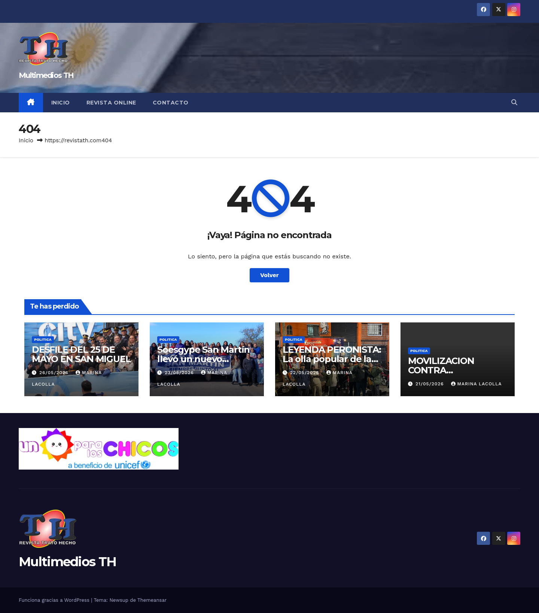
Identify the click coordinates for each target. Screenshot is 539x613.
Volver (269, 275)
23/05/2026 (180, 372)
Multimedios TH (46, 75)
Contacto (171, 102)
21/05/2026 (430, 383)
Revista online (111, 102)
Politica (43, 339)
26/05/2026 (54, 372)
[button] (514, 102)
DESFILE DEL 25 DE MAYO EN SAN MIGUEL (81, 354)
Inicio (60, 102)
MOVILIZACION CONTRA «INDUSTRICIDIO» (447, 370)
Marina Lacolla (476, 383)
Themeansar (152, 600)
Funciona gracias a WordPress (55, 600)
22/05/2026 (305, 372)
